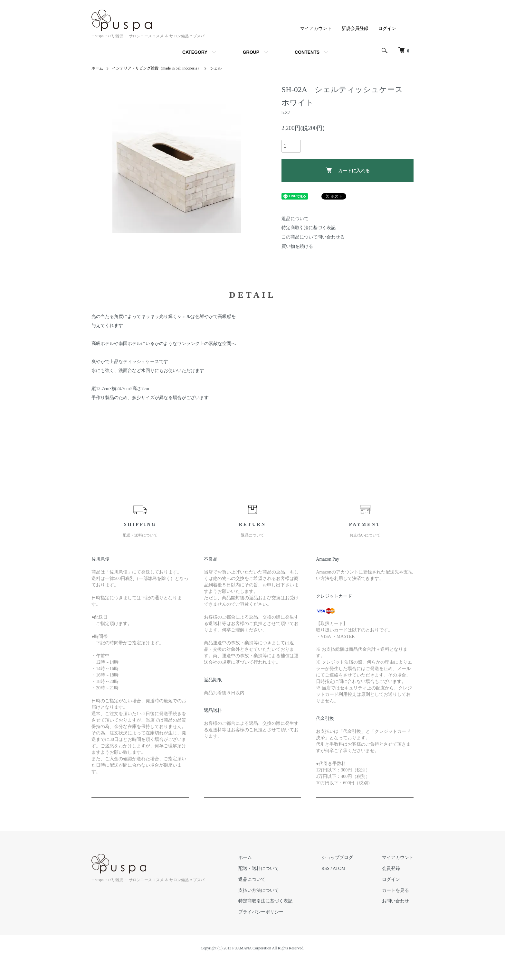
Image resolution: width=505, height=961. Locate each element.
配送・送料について (258, 868)
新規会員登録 (354, 28)
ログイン (387, 28)
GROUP (251, 52)
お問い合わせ (395, 901)
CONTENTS (307, 52)
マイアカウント (316, 28)
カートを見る (395, 890)
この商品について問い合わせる (313, 237)
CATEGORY (194, 52)
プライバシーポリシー (260, 912)
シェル (216, 68)
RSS (325, 868)
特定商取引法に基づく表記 (308, 227)
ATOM (339, 868)
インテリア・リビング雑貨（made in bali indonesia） (156, 68)
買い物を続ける (297, 246)
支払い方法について (258, 890)
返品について (295, 218)
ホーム (97, 68)
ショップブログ (337, 857)
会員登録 (391, 868)
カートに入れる (348, 170)
